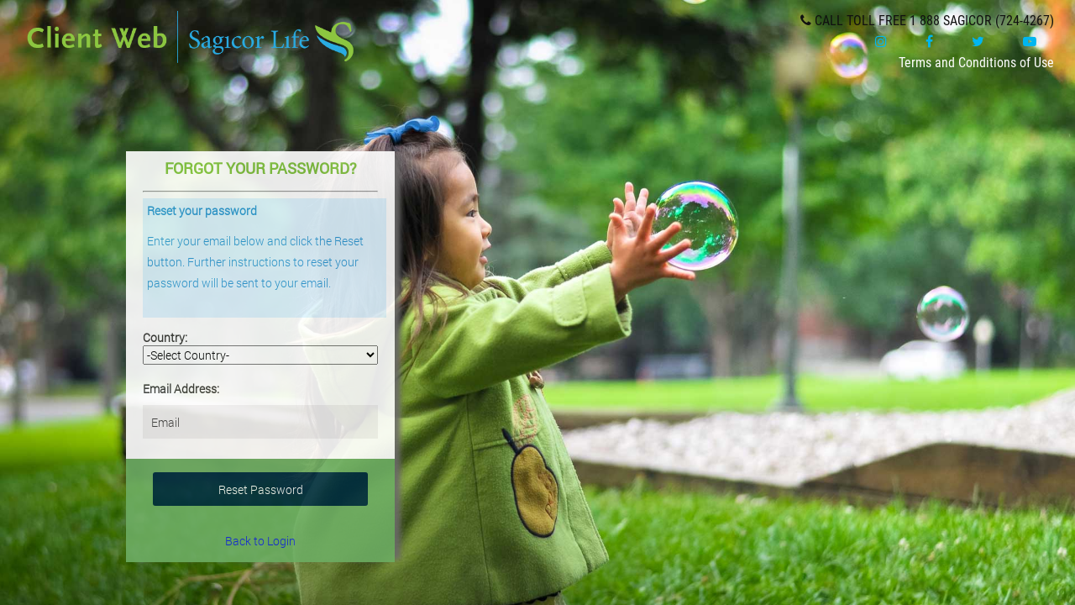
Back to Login (260, 541)
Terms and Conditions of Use (976, 63)
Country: (165, 337)
